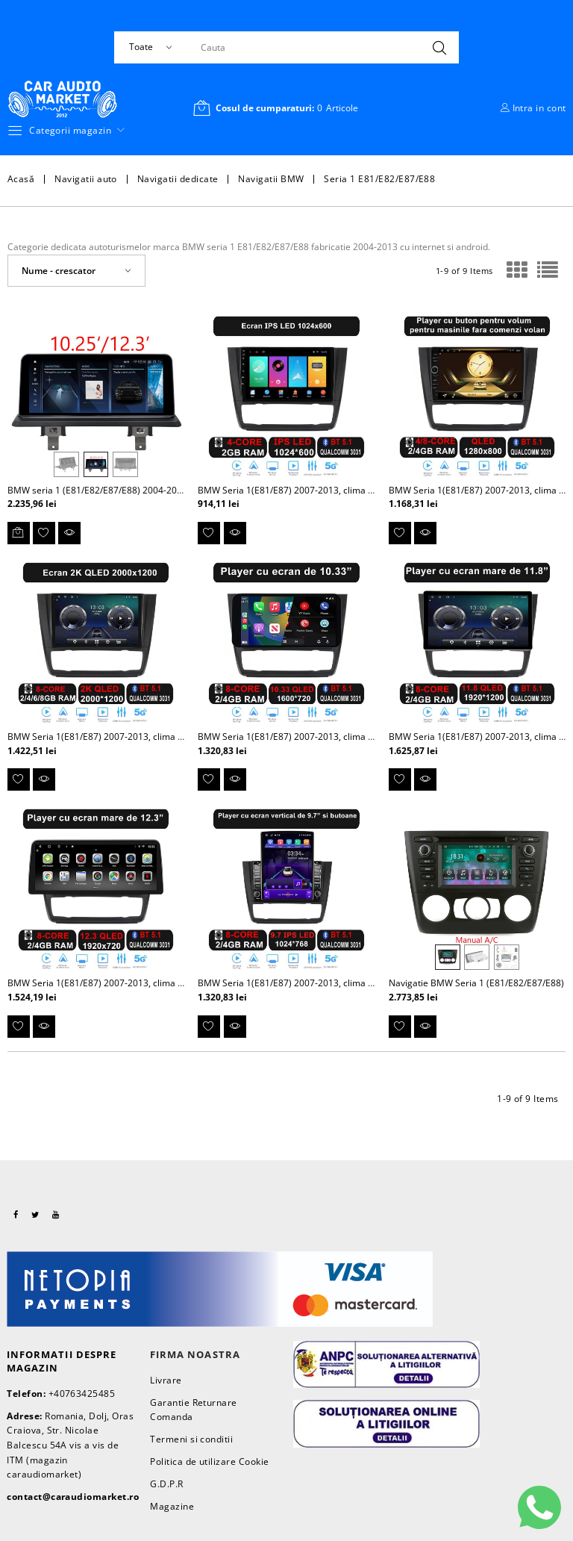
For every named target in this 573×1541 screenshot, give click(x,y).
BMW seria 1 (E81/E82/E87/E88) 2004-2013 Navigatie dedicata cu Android (160, 490)
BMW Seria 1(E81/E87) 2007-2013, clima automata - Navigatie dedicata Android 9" (368, 490)
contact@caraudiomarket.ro (73, 1496)
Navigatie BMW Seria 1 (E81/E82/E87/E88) (476, 983)
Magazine (172, 1506)
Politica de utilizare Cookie (209, 1461)
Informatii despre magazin (61, 1361)
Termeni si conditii (191, 1439)
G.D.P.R (166, 1484)
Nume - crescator (59, 270)
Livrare (165, 1380)
